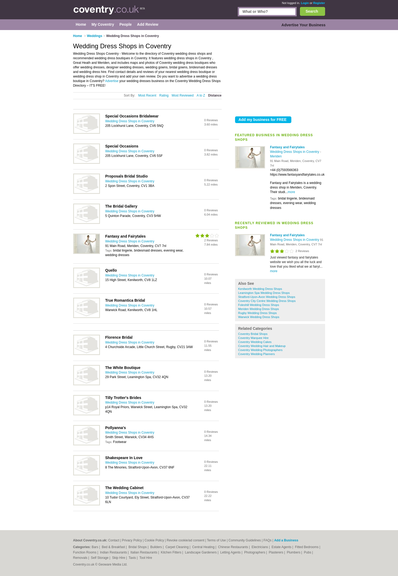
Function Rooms (85, 552)
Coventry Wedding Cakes (255, 342)
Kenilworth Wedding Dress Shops (260, 288)
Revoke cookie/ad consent (185, 540)
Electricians (260, 547)
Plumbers (294, 552)
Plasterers (276, 552)
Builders (156, 547)
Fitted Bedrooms (307, 547)
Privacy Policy (132, 540)
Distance (214, 95)
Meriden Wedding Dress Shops (258, 309)
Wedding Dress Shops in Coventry (295, 152)
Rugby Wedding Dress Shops (257, 313)
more (291, 192)
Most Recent (147, 95)
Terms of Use (216, 540)
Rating (164, 95)
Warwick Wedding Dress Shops (258, 317)
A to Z (201, 95)
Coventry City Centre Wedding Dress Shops (267, 300)
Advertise (111, 81)
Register (319, 3)
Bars (95, 547)
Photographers (255, 552)
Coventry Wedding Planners (256, 354)
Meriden (276, 156)
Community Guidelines (245, 540)
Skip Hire (119, 558)
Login (305, 3)
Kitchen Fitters (171, 552)
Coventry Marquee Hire (253, 337)
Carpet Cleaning (177, 547)
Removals (80, 558)
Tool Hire (145, 558)
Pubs (308, 552)
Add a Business (286, 540)
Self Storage (100, 558)
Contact (113, 540)
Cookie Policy (154, 540)
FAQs (267, 540)
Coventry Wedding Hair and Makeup (262, 346)
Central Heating (203, 547)
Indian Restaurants (114, 552)
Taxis (133, 558)
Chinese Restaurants (233, 547)
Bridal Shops (138, 547)
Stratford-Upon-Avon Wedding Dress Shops (266, 296)
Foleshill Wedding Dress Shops (258, 305)
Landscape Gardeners (201, 552)
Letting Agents (230, 552)
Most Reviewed (183, 95)
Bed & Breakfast (114, 547)
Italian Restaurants (144, 552)
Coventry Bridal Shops (252, 333)
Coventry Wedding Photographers (260, 350)
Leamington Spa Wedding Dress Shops (264, 292)
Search (312, 11)
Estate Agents (281, 547)
